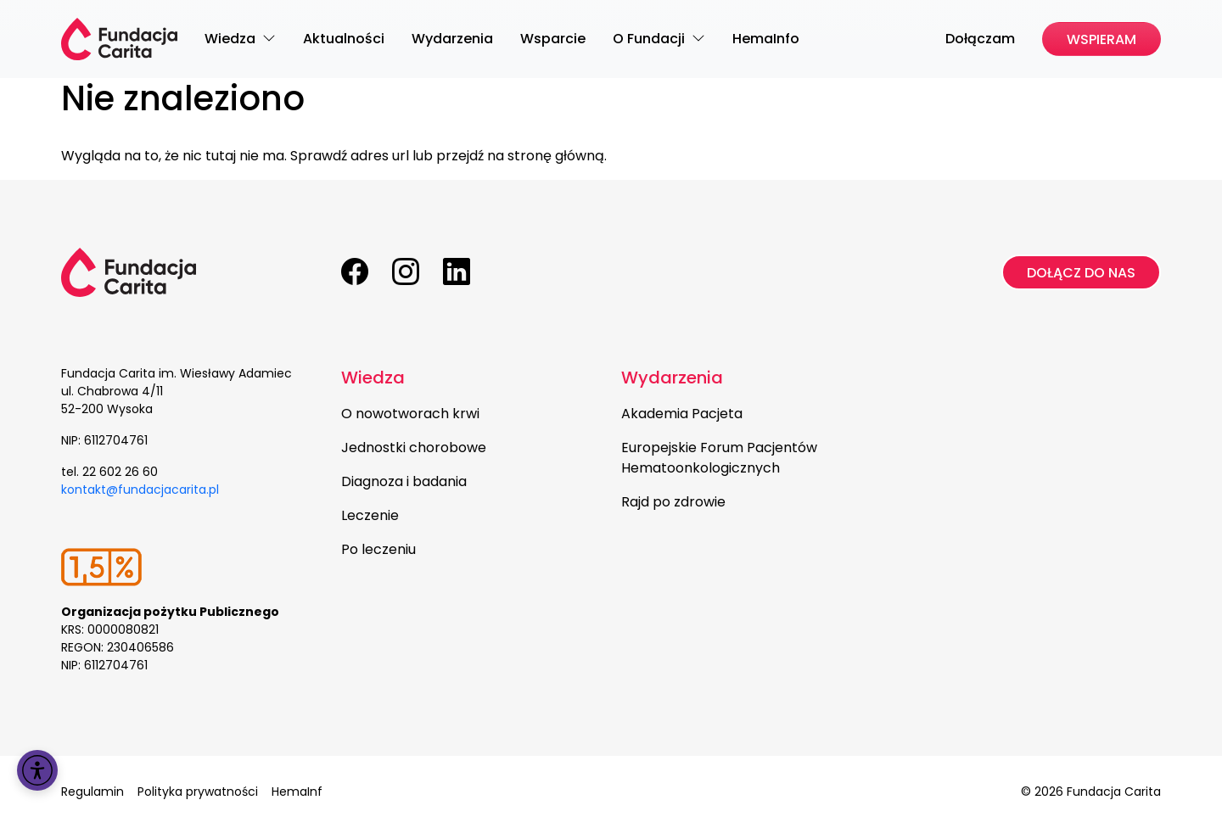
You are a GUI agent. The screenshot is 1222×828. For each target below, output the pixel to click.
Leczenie (370, 515)
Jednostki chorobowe (413, 447)
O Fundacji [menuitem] (650, 38)
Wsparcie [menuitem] (553, 38)
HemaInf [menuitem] (297, 791)
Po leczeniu (378, 549)
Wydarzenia (672, 377)
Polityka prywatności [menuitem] (197, 791)
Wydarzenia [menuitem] (452, 38)
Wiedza (373, 377)
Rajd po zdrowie (673, 502)
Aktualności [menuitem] (343, 38)
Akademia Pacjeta (682, 413)
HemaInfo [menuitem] (765, 38)
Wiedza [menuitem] (232, 38)
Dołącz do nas (1081, 273)
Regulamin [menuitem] (92, 791)
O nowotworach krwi (410, 413)
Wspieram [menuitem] (1101, 39)
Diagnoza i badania (404, 481)
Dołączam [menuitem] (980, 38)
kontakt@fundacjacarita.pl (140, 489)
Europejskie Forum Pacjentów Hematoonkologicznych (719, 458)
